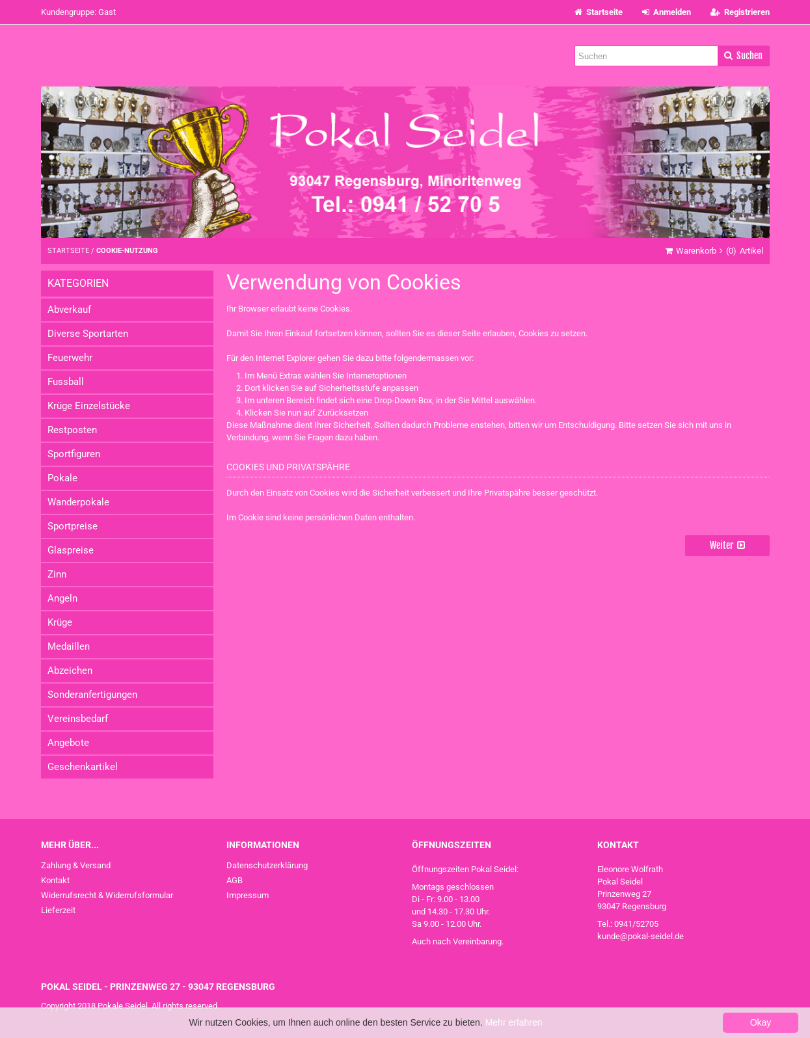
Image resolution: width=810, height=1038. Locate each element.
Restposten (72, 430)
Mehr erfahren (514, 1022)
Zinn (56, 574)
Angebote (68, 743)
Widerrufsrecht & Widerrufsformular (107, 895)
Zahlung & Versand (76, 865)
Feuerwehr (69, 358)
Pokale (62, 478)
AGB (234, 880)
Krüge (59, 622)
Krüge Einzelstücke (88, 406)
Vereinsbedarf (77, 719)
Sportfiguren (73, 454)
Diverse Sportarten (87, 333)
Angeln (62, 598)
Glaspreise (70, 550)
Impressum (247, 895)
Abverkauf (69, 309)
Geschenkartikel (82, 767)
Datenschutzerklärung (267, 865)
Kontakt (55, 880)
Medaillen (68, 646)
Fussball (65, 382)
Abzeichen (69, 670)
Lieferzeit (58, 910)
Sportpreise (72, 526)
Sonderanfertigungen (92, 694)
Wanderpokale (78, 502)
